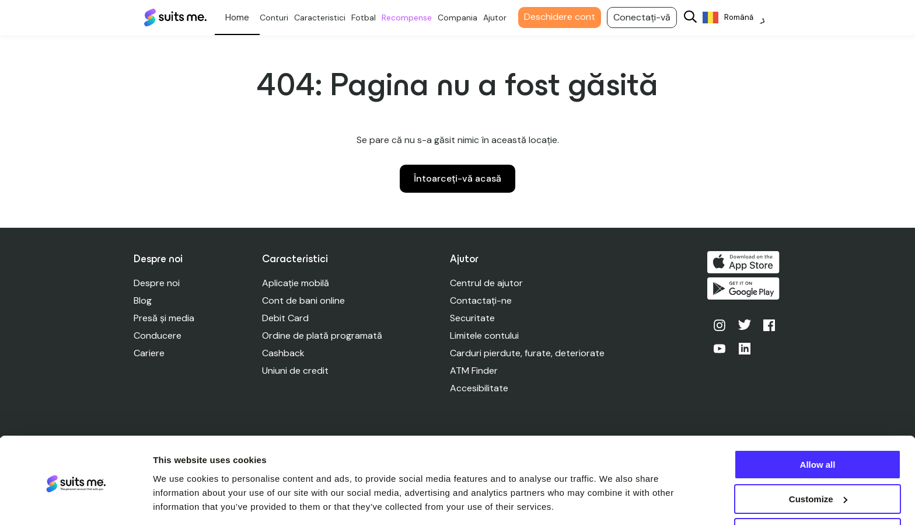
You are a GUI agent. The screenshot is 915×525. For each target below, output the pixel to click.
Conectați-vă (648, 17)
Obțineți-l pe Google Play (745, 290)
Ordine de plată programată (323, 335)
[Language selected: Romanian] (740, 18)
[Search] (696, 18)
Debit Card (286, 318)
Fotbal (370, 17)
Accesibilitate (480, 388)
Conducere (157, 335)
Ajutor (501, 17)
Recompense (413, 17)
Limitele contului (485, 335)
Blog (143, 300)
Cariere (149, 353)
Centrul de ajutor (487, 283)
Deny (818, 496)
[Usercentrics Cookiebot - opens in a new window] (76, 502)
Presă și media (164, 318)
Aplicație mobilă (296, 283)
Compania (464, 17)
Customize (818, 462)
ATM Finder (475, 370)
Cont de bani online (304, 300)
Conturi (280, 17)
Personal (243, 17)
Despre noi (157, 283)
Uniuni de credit (296, 370)
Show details (180, 501)
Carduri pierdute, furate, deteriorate (528, 353)
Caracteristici (326, 17)
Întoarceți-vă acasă (457, 178)
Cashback (284, 353)
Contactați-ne (482, 300)
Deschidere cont (566, 17)
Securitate (473, 318)
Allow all (818, 428)
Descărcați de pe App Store (745, 262)
